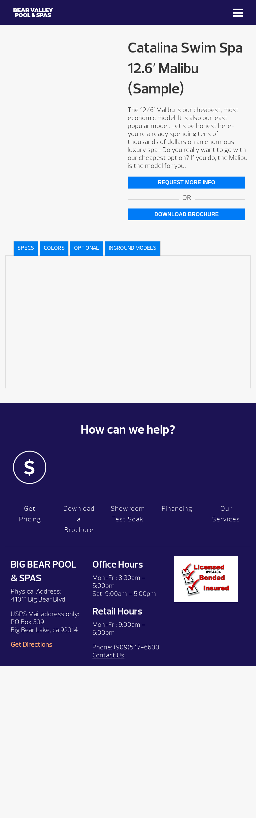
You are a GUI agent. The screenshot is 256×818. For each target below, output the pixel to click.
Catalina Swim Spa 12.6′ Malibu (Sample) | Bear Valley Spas (33, 12)
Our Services (226, 513)
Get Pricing (30, 513)
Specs (25, 248)
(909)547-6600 (136, 647)
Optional (86, 248)
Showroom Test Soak (128, 513)
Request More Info (186, 182)
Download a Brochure (79, 519)
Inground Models (133, 248)
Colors (54, 248)
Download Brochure (186, 214)
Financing (177, 508)
